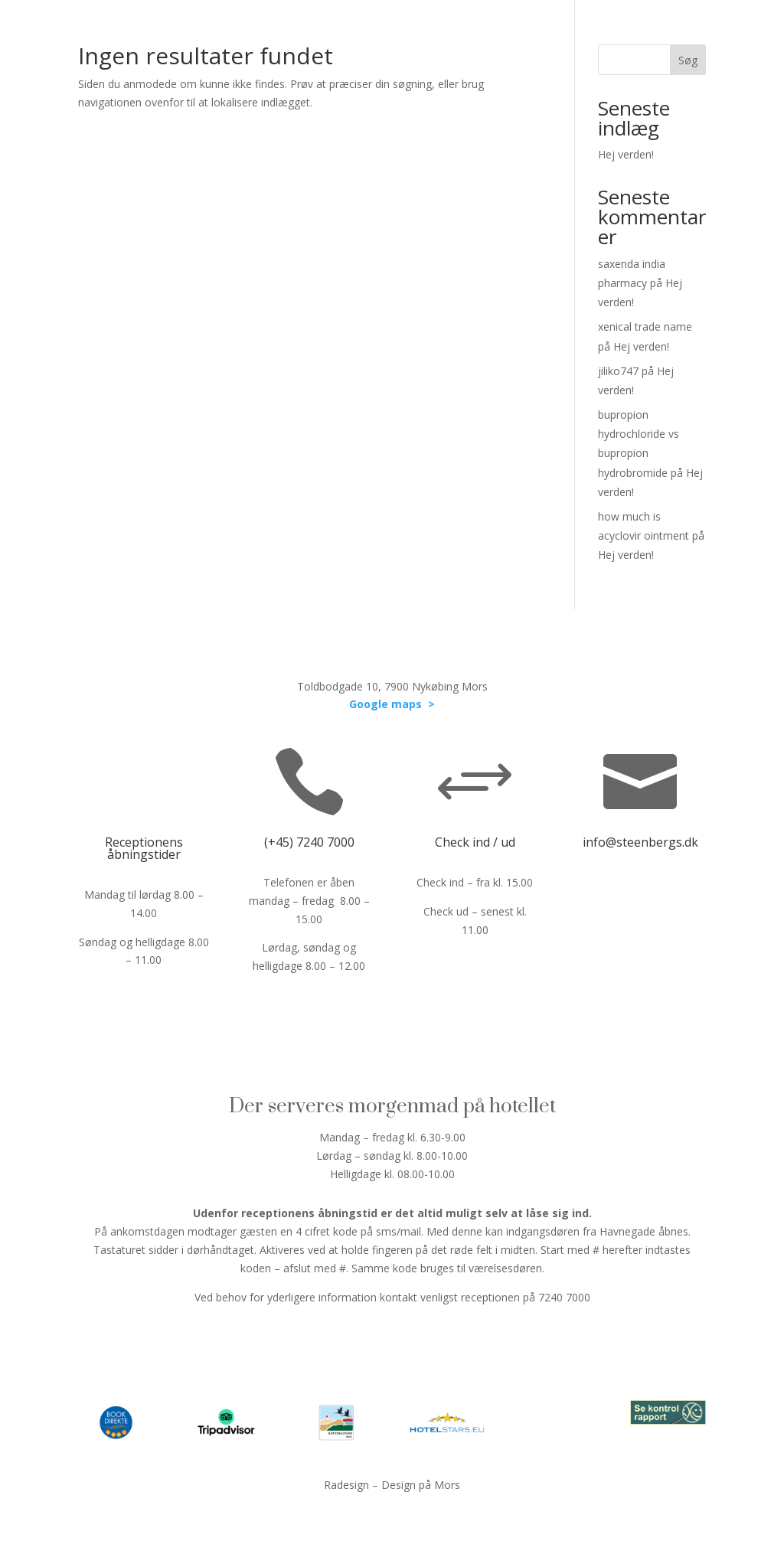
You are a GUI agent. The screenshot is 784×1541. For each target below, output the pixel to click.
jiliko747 (618, 371)
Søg (687, 60)
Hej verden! (626, 154)
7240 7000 (325, 842)
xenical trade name (645, 326)
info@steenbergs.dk (640, 842)
